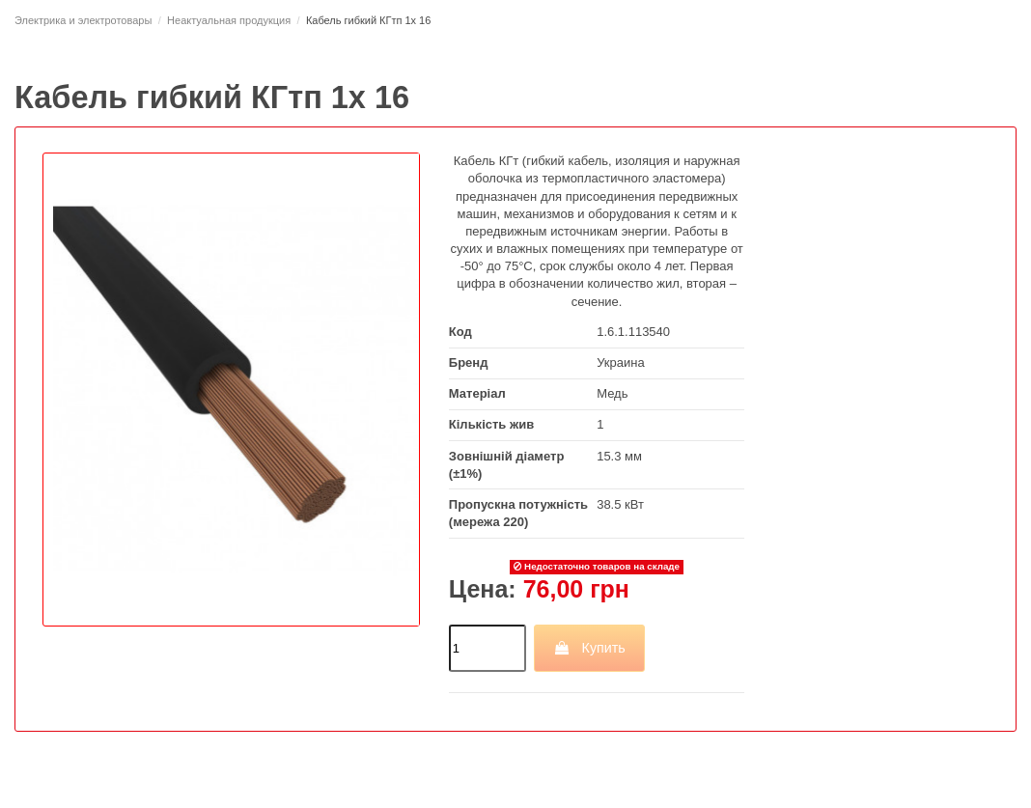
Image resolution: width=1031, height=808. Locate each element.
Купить (589, 647)
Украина (621, 362)
